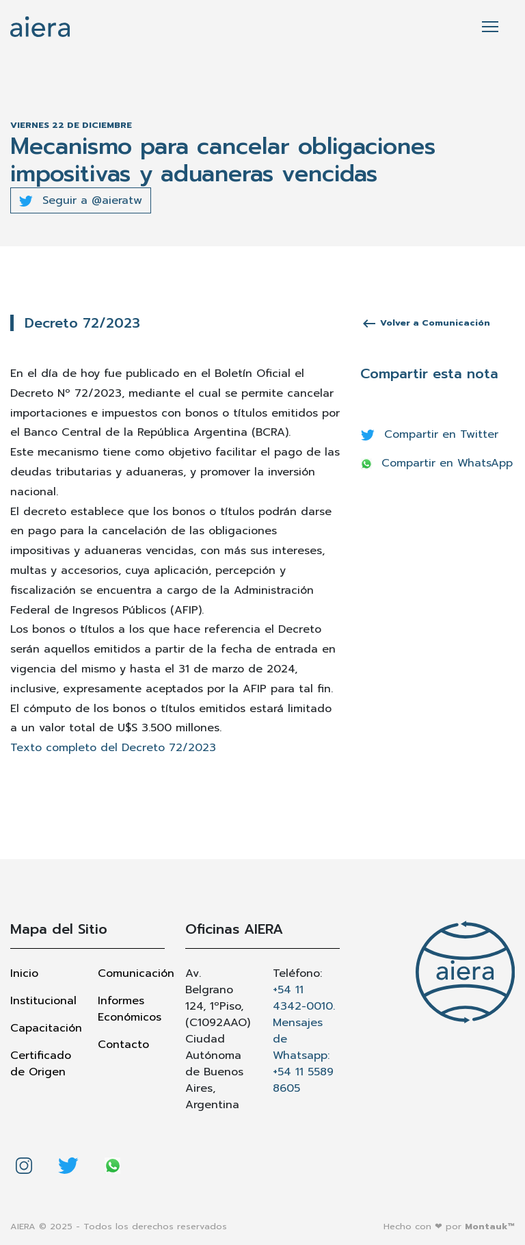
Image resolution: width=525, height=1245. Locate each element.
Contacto (123, 1044)
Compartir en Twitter (429, 434)
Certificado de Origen (40, 1063)
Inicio (24, 973)
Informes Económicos (129, 1009)
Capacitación (43, 1028)
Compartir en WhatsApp (437, 463)
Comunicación (131, 973)
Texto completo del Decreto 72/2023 (113, 747)
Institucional (43, 1001)
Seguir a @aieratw (80, 200)
